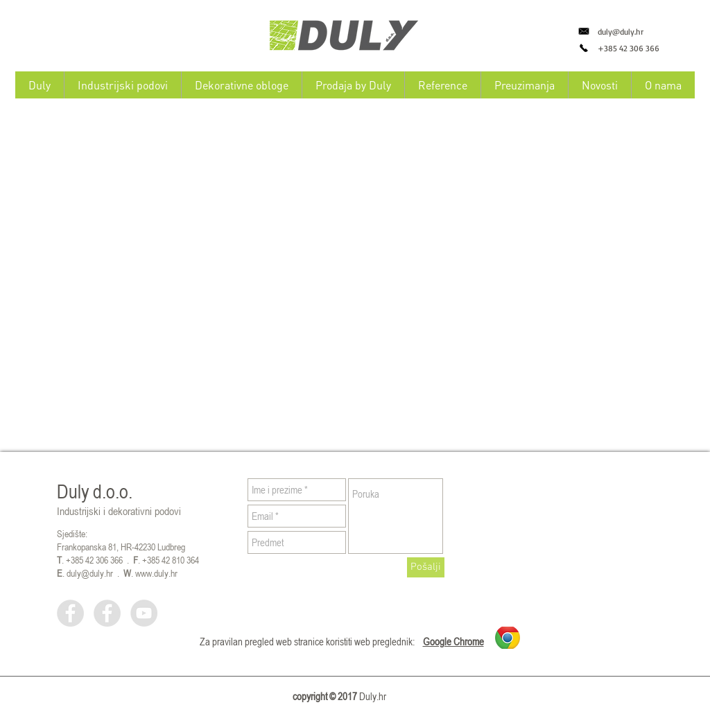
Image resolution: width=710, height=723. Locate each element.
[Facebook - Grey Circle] (70, 613)
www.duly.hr (156, 573)
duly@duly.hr (620, 31)
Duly (73, 491)
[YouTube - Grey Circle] (143, 613)
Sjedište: (72, 533)
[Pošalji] (425, 567)
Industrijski (79, 511)
